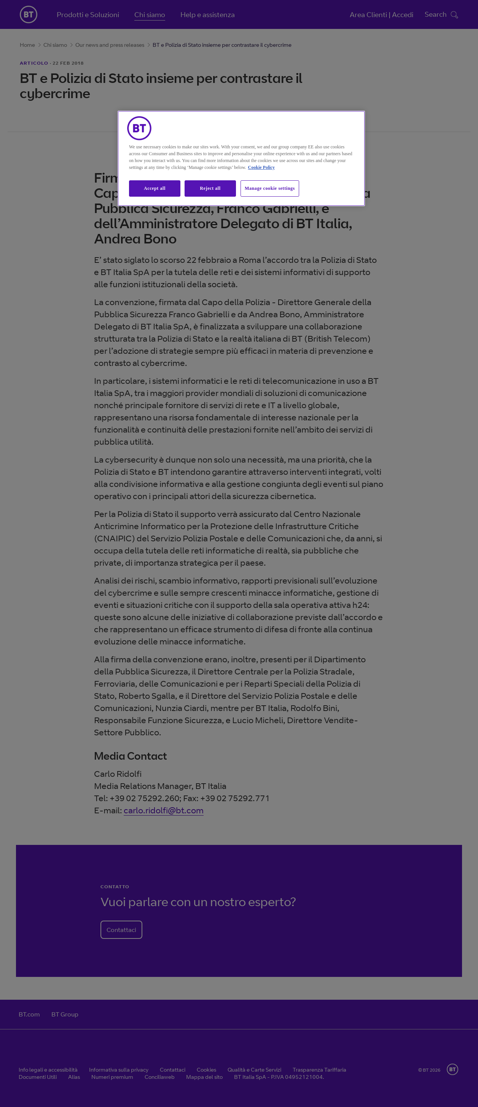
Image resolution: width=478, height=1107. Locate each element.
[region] (241, 158)
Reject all (210, 188)
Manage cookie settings (270, 188)
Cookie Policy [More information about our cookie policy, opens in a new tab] (261, 167)
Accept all (155, 188)
